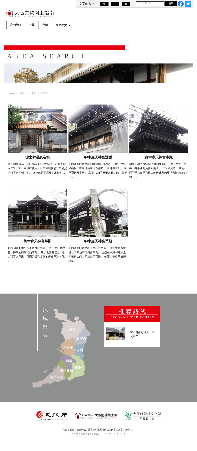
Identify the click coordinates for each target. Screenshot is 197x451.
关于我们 (15, 25)
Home (11, 93)
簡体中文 (63, 25)
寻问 (45, 25)
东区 (33, 93)
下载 (31, 25)
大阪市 (22, 93)
